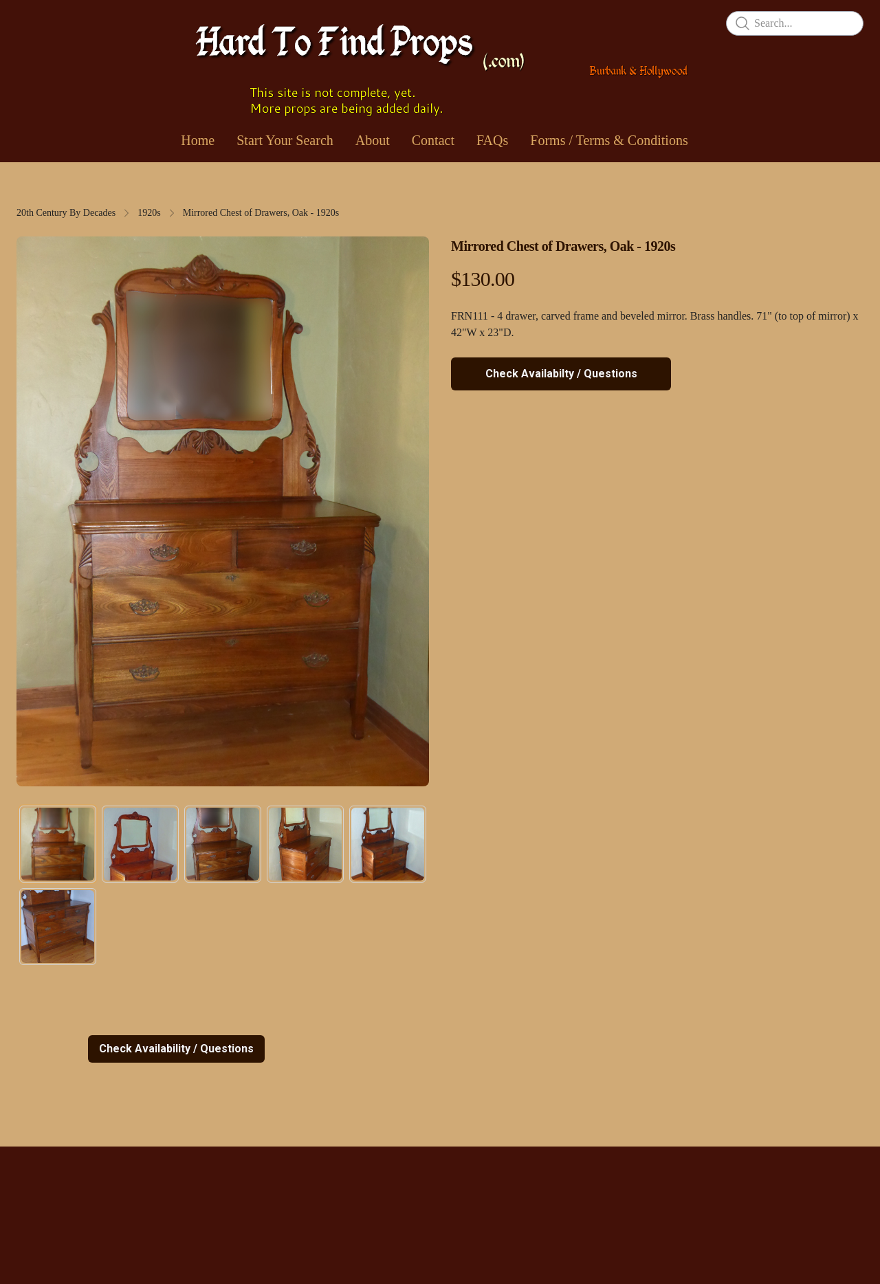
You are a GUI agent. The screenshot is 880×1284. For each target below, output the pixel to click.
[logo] (440, 65)
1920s (149, 213)
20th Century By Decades (66, 213)
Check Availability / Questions (176, 1048)
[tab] (57, 844)
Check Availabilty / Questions (561, 373)
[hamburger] (27, 22)
